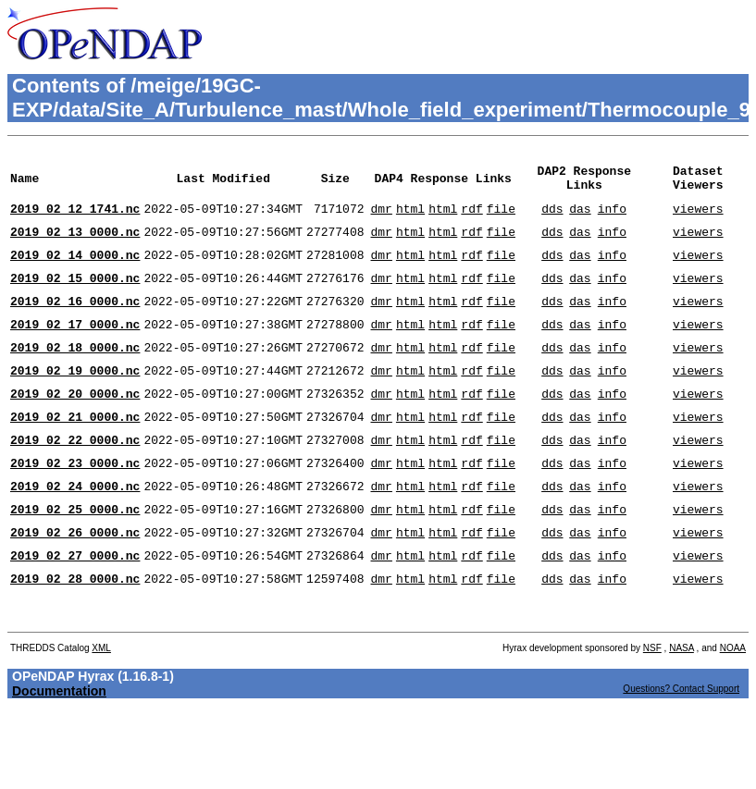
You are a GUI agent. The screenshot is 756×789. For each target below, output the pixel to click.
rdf (471, 219)
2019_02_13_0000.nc (75, 245)
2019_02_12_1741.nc (75, 219)
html (410, 219)
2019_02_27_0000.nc (75, 607)
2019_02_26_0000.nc (75, 581)
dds (552, 219)
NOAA (733, 709)
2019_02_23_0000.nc (75, 504)
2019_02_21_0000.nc (75, 452)
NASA (681, 709)
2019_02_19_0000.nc (75, 400)
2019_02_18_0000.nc (75, 374)
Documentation (59, 752)
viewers (698, 219)
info (612, 219)
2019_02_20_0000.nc (75, 426)
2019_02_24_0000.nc (75, 530)
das (579, 219)
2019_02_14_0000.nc (75, 271)
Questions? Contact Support (681, 750)
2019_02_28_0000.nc (75, 633)
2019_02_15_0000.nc (75, 297)
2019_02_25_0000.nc (75, 556)
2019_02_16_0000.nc (75, 322)
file (501, 219)
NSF (652, 709)
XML (101, 709)
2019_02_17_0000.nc (75, 348)
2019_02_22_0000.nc (75, 478)
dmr (380, 219)
